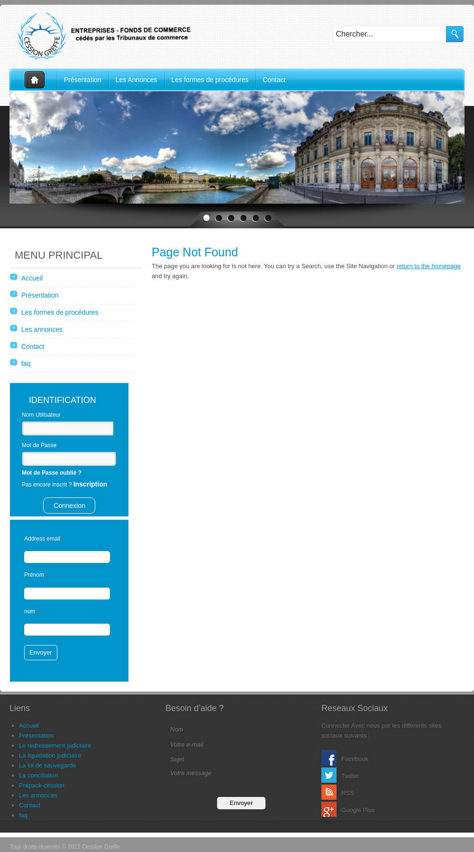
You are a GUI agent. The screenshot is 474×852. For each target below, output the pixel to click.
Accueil (33, 80)
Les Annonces (136, 80)
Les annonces (42, 329)
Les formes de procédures (210, 80)
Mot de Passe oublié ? (52, 472)
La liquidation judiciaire (50, 755)
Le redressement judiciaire (55, 745)
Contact (274, 80)
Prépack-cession (41, 785)
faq (25, 363)
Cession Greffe (104, 35)
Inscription (90, 484)
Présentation (82, 80)
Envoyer (40, 652)
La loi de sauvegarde (47, 765)
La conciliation (38, 775)
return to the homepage (429, 266)
